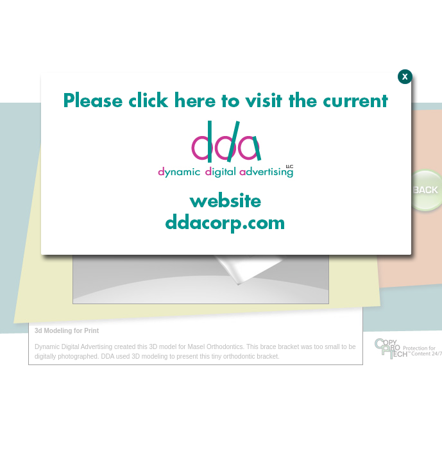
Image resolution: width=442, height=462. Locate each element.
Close (403, 144)
